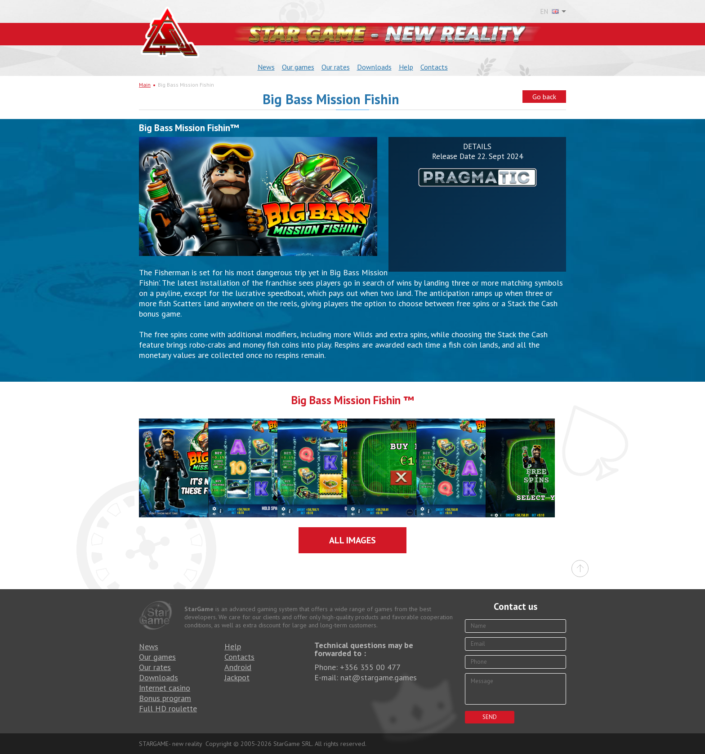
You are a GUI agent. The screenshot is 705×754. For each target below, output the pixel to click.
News (266, 66)
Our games (298, 66)
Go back (544, 96)
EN (549, 12)
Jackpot (237, 677)
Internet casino (164, 688)
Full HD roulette (168, 708)
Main (145, 84)
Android (237, 667)
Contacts (434, 66)
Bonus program (165, 698)
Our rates (335, 66)
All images (352, 540)
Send (489, 717)
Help (406, 66)
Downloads (374, 66)
